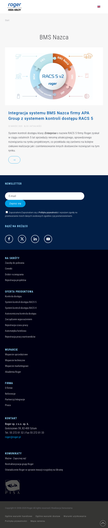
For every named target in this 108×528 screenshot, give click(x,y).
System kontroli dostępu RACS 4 (20, 307)
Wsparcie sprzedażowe (16, 354)
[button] (103, 523)
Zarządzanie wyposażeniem (18, 319)
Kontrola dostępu (13, 296)
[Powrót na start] (14, 6)
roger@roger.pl (13, 437)
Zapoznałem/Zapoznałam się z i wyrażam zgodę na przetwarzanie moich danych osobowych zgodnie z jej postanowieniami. (41, 214)
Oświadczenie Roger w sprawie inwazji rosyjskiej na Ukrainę (34, 469)
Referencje (10, 393)
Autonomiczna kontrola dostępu (20, 313)
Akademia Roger (13, 371)
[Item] (54, 107)
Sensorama (67, 508)
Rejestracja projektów (15, 280)
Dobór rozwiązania (14, 274)
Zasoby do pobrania (14, 262)
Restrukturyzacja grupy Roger (19, 464)
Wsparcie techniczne (15, 360)
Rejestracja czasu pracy (16, 325)
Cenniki (8, 268)
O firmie (9, 387)
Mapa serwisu (38, 521)
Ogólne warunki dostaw (48, 516)
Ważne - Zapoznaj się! (15, 458)
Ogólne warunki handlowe (18, 516)
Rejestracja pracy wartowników (20, 336)
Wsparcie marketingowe (16, 366)
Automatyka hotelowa (15, 330)
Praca (8, 405)
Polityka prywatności (48, 212)
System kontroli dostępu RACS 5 (20, 302)
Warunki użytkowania (75, 516)
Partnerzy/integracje (15, 399)
